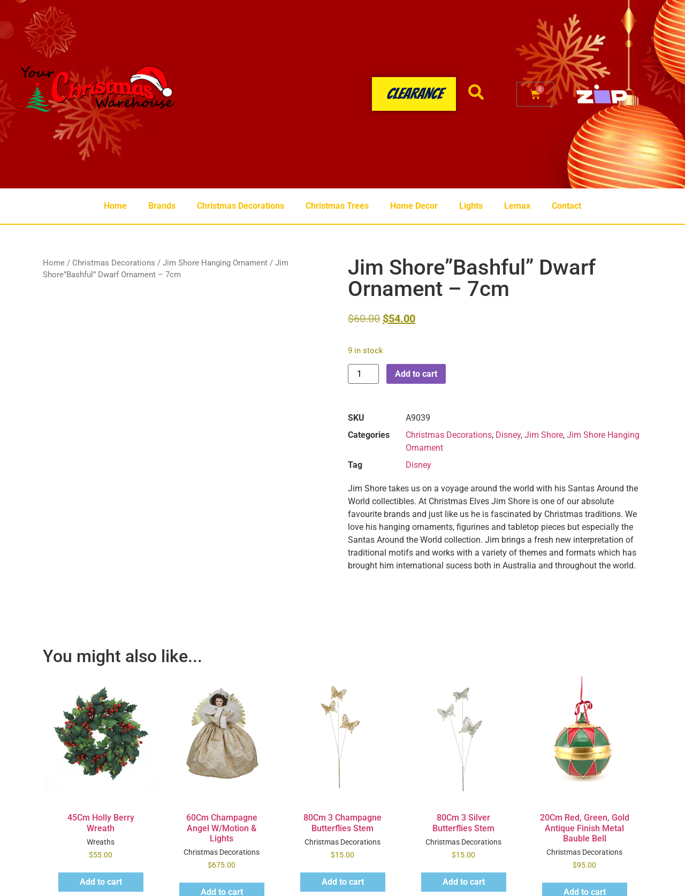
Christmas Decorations (240, 206)
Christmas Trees (337, 206)
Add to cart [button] (101, 882)
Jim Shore (543, 435)
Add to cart (416, 374)
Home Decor (414, 206)
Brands (162, 206)
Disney (508, 435)
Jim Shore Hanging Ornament (215, 263)
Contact (566, 206)
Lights (471, 206)
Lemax (517, 206)
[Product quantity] (363, 374)
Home (115, 206)
